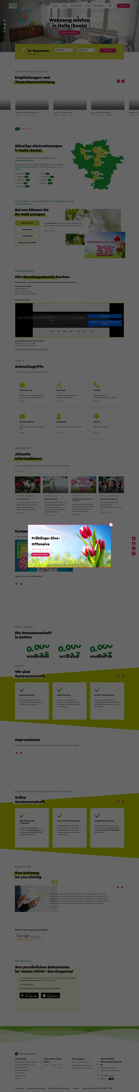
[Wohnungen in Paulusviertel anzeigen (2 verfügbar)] (25, 180)
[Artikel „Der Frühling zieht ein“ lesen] (22, 513)
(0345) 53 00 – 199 (29, 1064)
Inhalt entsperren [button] (104, 316)
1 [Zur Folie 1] (4, 20)
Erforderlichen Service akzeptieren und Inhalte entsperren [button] (105, 323)
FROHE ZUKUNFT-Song (79, 536)
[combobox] (64, 50)
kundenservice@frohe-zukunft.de (28, 1062)
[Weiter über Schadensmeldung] (32, 433)
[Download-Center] (134, 548)
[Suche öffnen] (110, 6)
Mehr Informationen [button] (51, 323)
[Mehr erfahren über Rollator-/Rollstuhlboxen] (107, 714)
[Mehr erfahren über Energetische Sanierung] (107, 842)
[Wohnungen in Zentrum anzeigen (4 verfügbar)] (25, 183)
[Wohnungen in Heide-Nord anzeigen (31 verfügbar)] (25, 174)
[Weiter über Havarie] (107, 433)
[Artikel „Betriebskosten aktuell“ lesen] (49, 515)
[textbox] (84, 50)
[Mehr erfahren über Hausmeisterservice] (31, 714)
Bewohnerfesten (55, 536)
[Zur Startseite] (13, 6)
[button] (36, 54)
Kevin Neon (39, 536)
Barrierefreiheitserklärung (59, 1088)
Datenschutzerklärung (36, 1088)
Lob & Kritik (18, 1078)
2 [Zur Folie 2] (4, 24)
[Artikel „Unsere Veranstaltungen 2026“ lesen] (105, 513)
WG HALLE (103, 1079)
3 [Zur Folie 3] (4, 28)
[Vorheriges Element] (118, 81)
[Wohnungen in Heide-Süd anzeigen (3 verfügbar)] (25, 177)
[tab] (27, 223)
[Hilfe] (134, 553)
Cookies (76, 1088)
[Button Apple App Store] (50, 995)
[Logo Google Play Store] (29, 995)
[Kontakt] (134, 538)
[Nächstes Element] (123, 81)
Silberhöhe (57, 167)
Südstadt (17, 169)
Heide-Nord (49, 167)
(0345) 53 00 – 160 (25, 291)
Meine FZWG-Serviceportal (107, 1075)
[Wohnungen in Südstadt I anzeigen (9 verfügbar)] (48, 180)
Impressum (19, 1088)
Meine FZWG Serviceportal (22, 1070)
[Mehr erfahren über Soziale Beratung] (69, 714)
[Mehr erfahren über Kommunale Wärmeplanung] (69, 842)
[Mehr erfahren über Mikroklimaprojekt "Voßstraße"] (31, 842)
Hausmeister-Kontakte (21, 1067)
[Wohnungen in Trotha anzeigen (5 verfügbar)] (48, 174)
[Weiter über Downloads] (69, 401)
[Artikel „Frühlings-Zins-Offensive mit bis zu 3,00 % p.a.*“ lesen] (77, 514)
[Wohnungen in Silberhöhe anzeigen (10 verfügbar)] (25, 186)
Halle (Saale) (28, 167)
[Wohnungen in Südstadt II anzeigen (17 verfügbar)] (48, 183)
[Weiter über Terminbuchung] (32, 401)
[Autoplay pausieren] (4, 31)
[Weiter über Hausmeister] (69, 433)
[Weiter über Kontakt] (107, 401)
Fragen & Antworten (20, 1075)
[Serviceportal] (134, 543)
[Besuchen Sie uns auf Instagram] (110, 1079)
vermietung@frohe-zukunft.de (24, 160)
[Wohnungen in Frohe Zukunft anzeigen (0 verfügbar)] (48, 177)
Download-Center (20, 1073)
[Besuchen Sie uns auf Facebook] (112, 1079)
